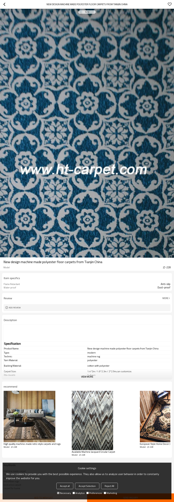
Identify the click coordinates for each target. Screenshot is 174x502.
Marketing (110, 493)
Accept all (65, 486)
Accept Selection (87, 486)
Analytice (79, 493)
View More (87, 376)
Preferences (94, 493)
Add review (15, 307)
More (165, 298)
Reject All (109, 486)
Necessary (64, 493)
